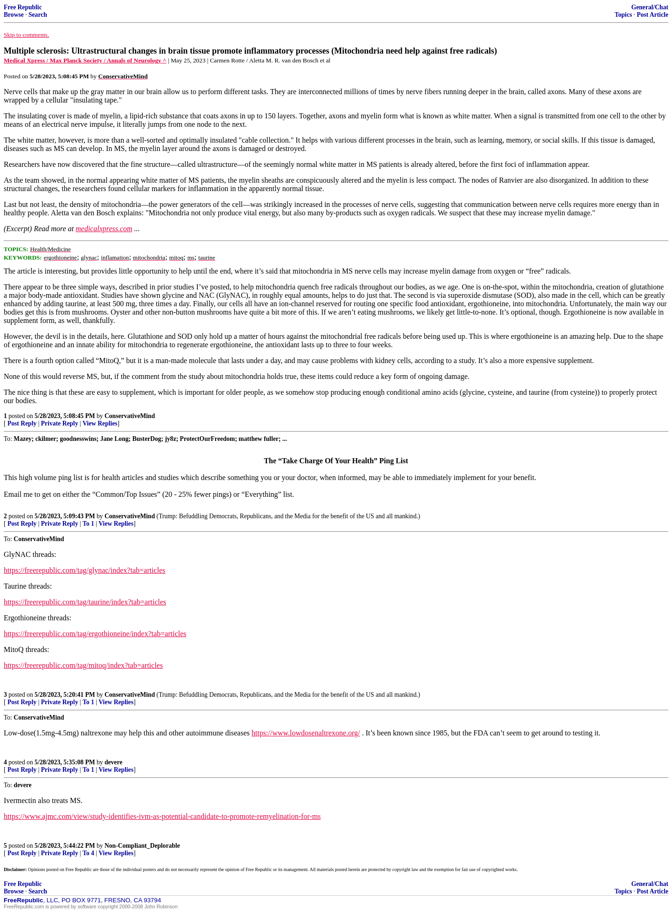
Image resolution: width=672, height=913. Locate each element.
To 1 (88, 523)
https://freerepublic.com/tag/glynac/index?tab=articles (84, 570)
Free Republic (23, 7)
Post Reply (21, 423)
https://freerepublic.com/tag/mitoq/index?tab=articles (83, 665)
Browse (14, 14)
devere (113, 762)
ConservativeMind (130, 415)
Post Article (652, 14)
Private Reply (59, 423)
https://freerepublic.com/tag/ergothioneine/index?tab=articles (95, 634)
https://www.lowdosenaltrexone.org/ (306, 733)
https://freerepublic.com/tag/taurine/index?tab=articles (85, 602)
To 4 (88, 853)
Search (37, 14)
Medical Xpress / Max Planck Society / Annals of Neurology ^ (85, 60)
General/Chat (649, 7)
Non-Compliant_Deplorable (142, 845)
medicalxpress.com (104, 229)
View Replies (100, 423)
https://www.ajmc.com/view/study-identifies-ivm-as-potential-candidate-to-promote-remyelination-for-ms (162, 816)
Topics (623, 14)
